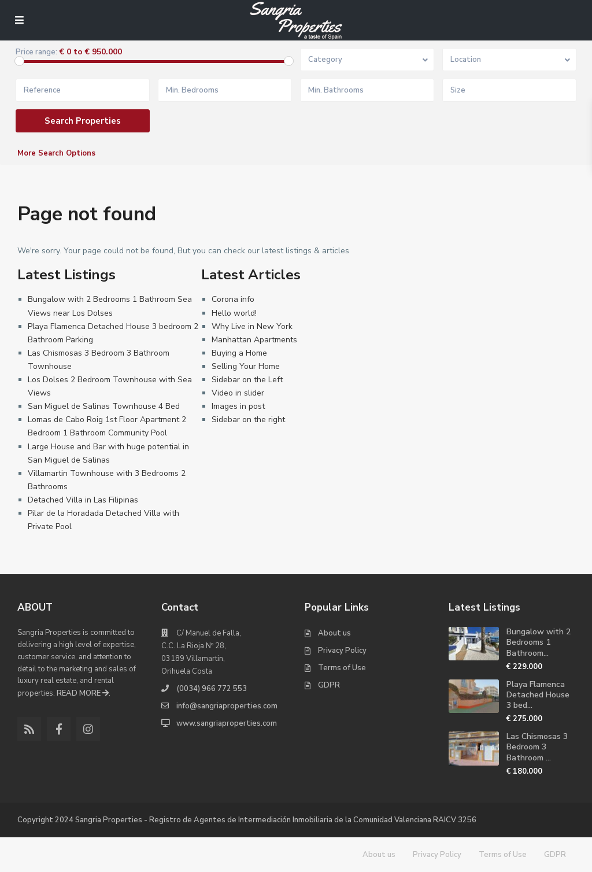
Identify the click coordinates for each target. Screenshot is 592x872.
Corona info (233, 299)
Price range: (36, 52)
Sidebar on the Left (247, 379)
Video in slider (238, 392)
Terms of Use (342, 668)
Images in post (238, 406)
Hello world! (234, 313)
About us (334, 633)
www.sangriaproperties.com (226, 723)
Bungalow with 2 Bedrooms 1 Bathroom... (538, 642)
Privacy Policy (342, 650)
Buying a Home (239, 353)
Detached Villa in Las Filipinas (83, 499)
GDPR (329, 685)
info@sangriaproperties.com (227, 706)
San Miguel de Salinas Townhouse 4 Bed (104, 406)
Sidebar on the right (248, 419)
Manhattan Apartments (254, 339)
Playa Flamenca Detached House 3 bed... (537, 695)
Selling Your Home (246, 366)
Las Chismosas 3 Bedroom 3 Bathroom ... (537, 747)
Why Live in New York (252, 326)
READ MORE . (83, 693)
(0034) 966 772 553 (211, 688)
